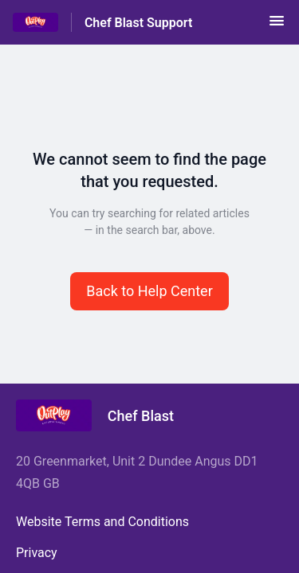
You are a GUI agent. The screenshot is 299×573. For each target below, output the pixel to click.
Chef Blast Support (138, 22)
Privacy (36, 552)
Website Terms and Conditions (102, 521)
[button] (276, 25)
